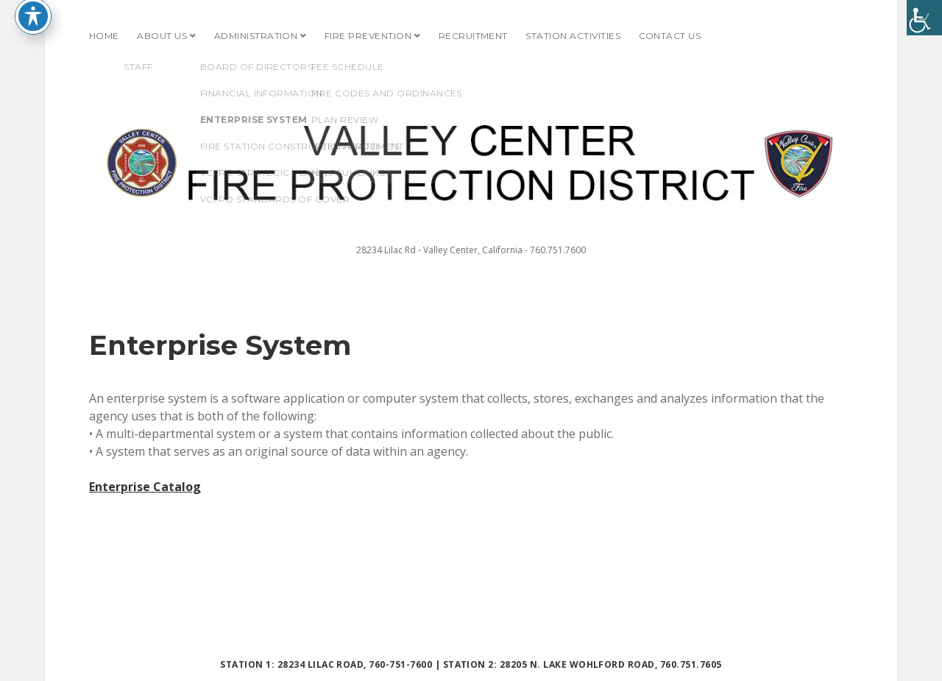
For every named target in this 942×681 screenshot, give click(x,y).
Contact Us (670, 35)
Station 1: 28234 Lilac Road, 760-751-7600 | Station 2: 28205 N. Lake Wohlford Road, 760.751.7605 (470, 664)
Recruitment (473, 35)
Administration (256, 35)
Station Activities (572, 35)
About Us (162, 35)
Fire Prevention (368, 35)
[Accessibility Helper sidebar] (924, 17)
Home (104, 35)
